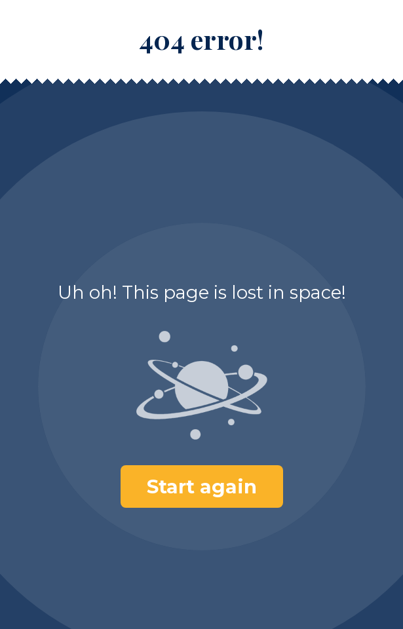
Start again (202, 486)
